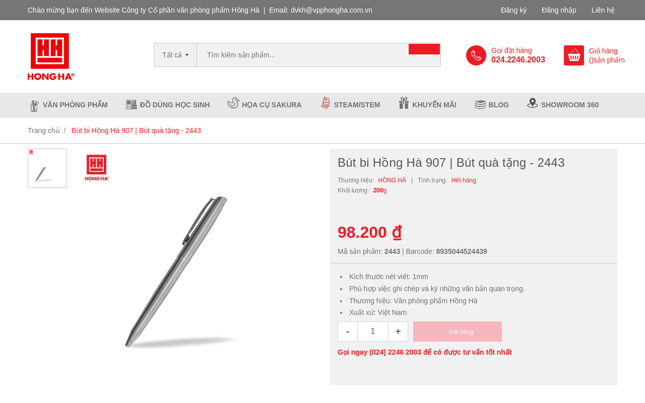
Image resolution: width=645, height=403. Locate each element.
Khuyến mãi (434, 105)
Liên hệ (603, 10)
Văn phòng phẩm (75, 105)
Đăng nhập (559, 10)
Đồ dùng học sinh (175, 105)
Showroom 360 (570, 105)
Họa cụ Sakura (271, 105)
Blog (499, 105)
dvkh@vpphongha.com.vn (331, 10)
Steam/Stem (357, 105)
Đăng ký (514, 10)
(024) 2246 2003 (395, 352)
